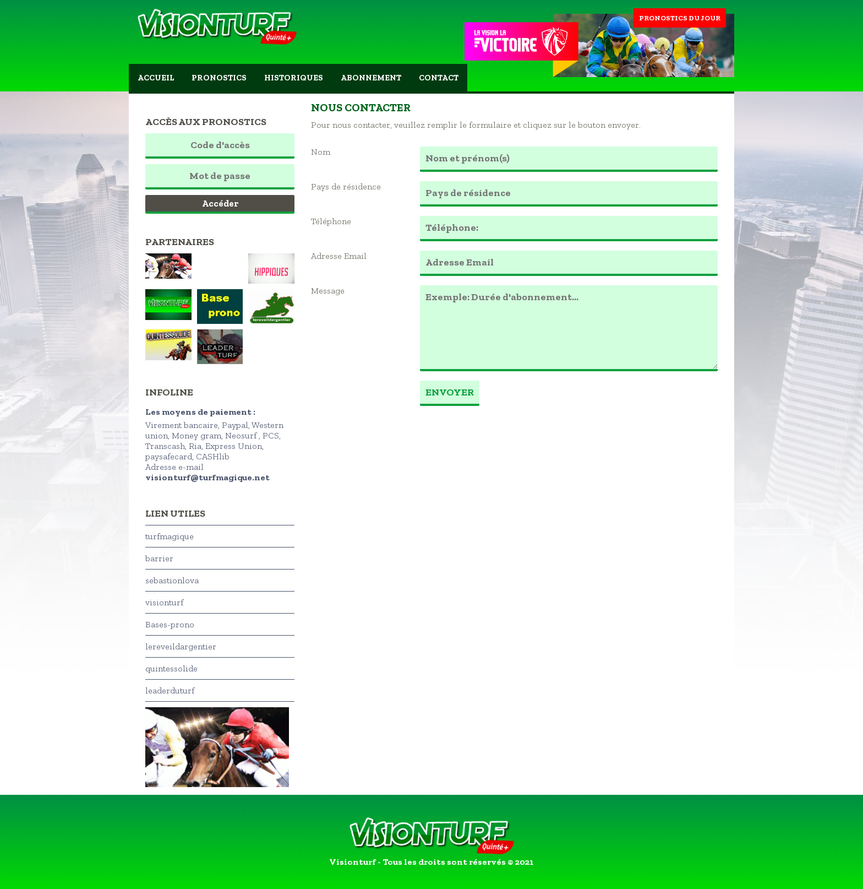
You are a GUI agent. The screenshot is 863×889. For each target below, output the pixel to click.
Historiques (293, 78)
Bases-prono (169, 624)
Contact (438, 78)
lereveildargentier (180, 646)
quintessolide (171, 668)
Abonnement (371, 78)
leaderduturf (169, 690)
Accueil (156, 78)
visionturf (164, 602)
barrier (159, 558)
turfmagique (169, 536)
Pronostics (219, 78)
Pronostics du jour (679, 18)
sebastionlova (172, 580)
